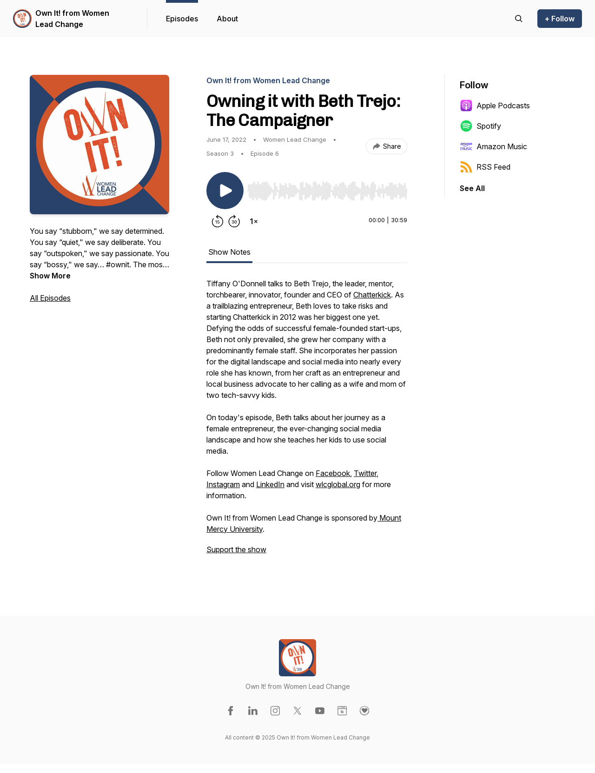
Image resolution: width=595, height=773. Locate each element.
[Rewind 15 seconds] (217, 221)
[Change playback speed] (254, 221)
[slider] (327, 191)
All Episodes (50, 298)
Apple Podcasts (495, 105)
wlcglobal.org (338, 484)
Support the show (236, 549)
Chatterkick (372, 294)
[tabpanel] (306, 421)
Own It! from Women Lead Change (72, 18)
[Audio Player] (327, 188)
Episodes (182, 18)
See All (472, 188)
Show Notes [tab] (229, 252)
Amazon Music (493, 146)
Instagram (223, 484)
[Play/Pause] (225, 190)
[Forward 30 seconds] (234, 221)
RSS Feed (485, 166)
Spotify (480, 125)
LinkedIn (270, 484)
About (227, 18)
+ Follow (560, 18)
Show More (50, 275)
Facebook (333, 473)
